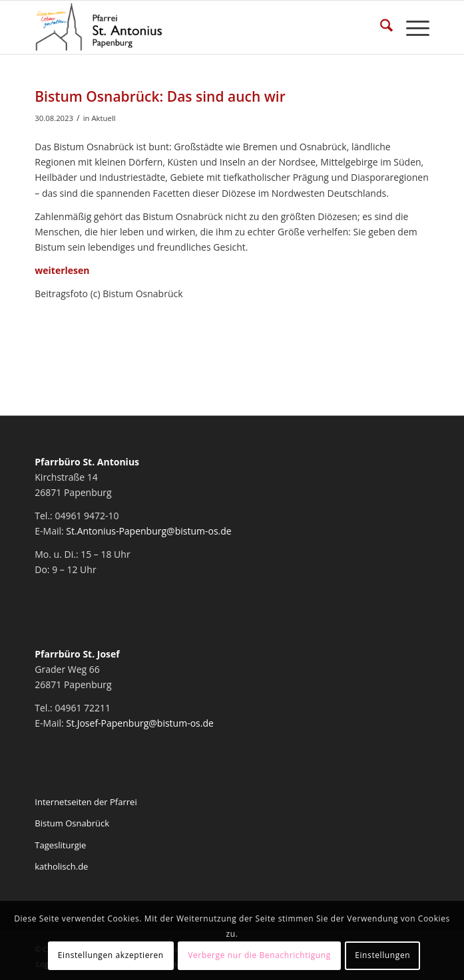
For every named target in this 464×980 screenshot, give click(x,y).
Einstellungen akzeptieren (111, 955)
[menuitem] (380, 27)
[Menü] (411, 27)
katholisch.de (61, 866)
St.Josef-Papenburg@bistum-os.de (140, 723)
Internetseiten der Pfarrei (85, 802)
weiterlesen (62, 270)
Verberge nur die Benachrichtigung (259, 955)
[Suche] (380, 27)
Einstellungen (382, 955)
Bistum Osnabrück (72, 823)
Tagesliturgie (60, 845)
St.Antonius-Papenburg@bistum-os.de (148, 531)
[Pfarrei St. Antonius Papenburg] (192, 27)
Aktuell (103, 118)
